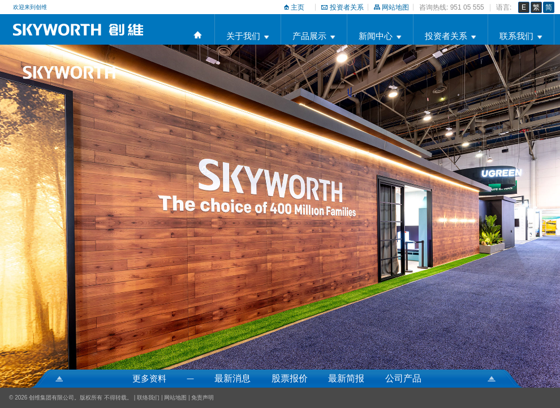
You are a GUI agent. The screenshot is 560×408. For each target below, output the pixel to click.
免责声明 (202, 397)
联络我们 (148, 397)
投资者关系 (347, 7)
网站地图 (395, 7)
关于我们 (243, 36)
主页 (297, 7)
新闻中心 (376, 36)
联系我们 (516, 36)
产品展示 (309, 36)
